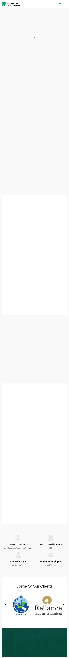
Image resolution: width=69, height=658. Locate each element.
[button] (5, 605)
